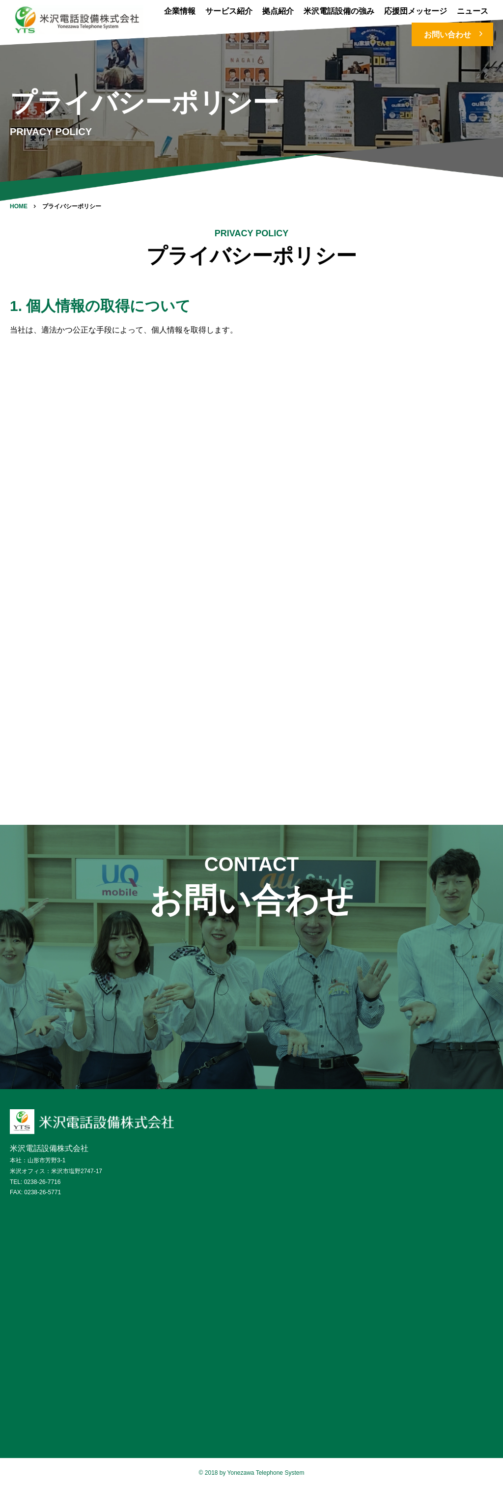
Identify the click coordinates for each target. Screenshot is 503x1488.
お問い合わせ (455, 34)
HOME (19, 206)
